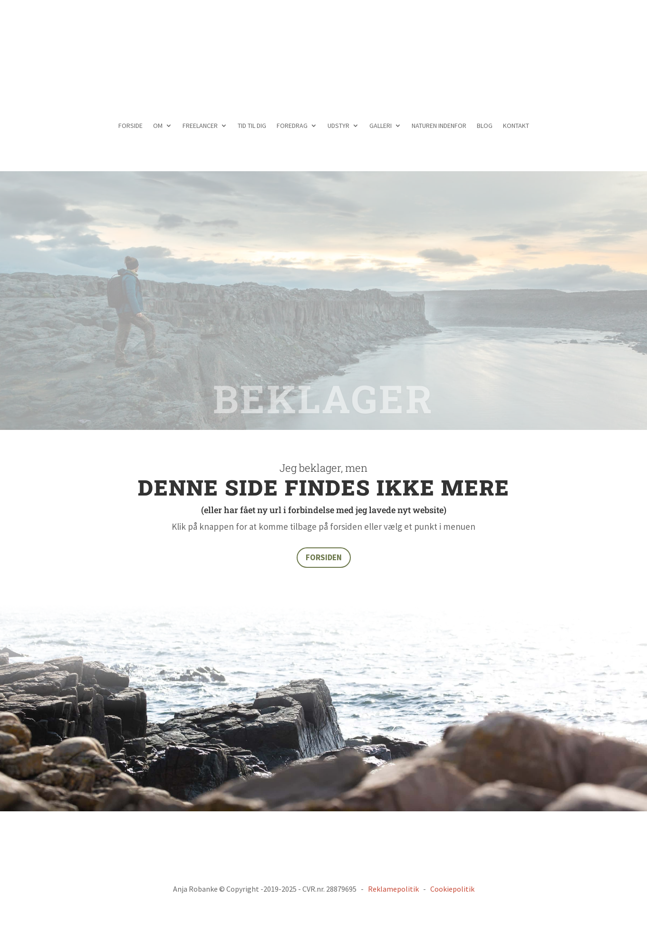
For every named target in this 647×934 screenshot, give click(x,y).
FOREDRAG (292, 126)
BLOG (484, 126)
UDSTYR (338, 126)
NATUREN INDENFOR (439, 126)
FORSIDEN (324, 557)
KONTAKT (516, 126)
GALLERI (380, 126)
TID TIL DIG (252, 126)
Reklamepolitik (393, 889)
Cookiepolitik (452, 889)
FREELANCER (200, 126)
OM (158, 126)
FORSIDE (130, 126)
